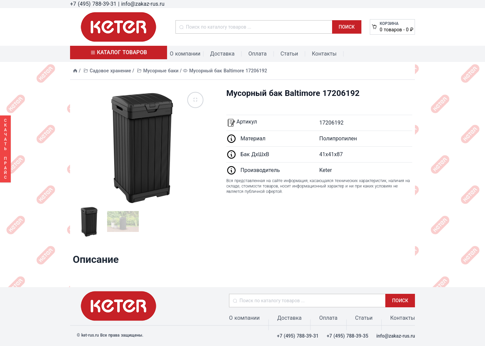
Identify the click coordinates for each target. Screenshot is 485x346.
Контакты (324, 53)
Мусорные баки (161, 70)
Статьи (289, 53)
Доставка (222, 53)
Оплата (257, 53)
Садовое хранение (110, 70)
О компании (185, 53)
